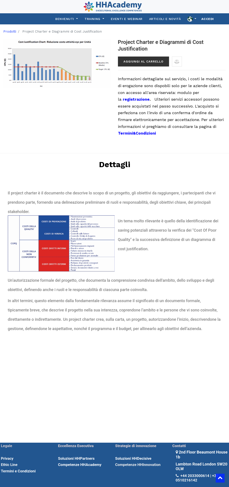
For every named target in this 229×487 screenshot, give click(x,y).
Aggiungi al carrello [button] (143, 61)
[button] (177, 61)
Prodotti (9, 31)
